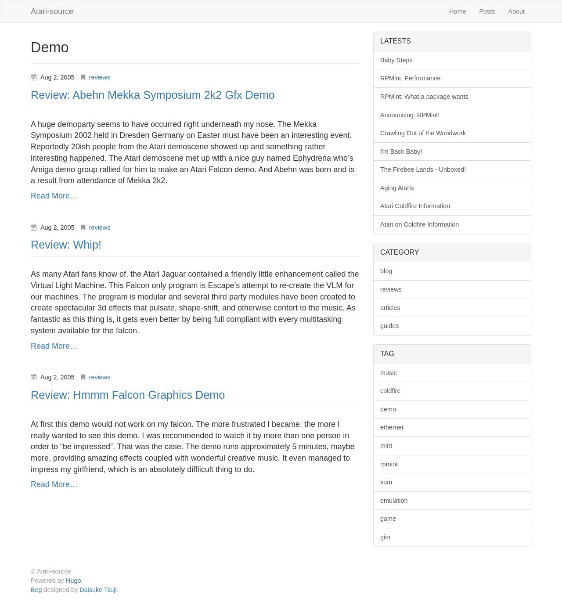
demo (388, 409)
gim (385, 537)
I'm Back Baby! (401, 151)
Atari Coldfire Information (415, 205)
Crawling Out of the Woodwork (423, 133)
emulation (393, 500)
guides (389, 325)
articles (390, 307)
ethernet (391, 427)
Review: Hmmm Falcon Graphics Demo (128, 395)
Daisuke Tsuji (98, 589)
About (516, 11)
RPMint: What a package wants (424, 96)
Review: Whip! (66, 244)
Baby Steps (396, 60)
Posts (487, 11)
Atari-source (52, 11)
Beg (36, 589)
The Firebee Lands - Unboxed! (423, 169)
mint (386, 445)
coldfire (390, 390)
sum (386, 482)
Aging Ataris (397, 187)
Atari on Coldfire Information (419, 224)
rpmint (389, 464)
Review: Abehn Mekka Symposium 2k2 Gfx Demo (153, 95)
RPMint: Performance (410, 78)
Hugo (73, 580)
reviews (100, 77)
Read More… (54, 195)
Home (457, 11)
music (388, 372)
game (388, 518)
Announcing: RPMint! (410, 115)
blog (386, 270)
